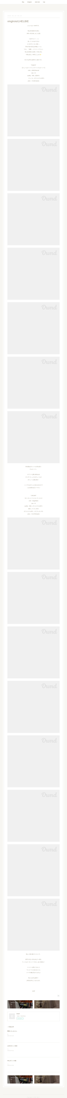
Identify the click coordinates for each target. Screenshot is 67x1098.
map (44, 2)
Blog (23, 2)
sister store (37, 2)
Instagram (29, 2)
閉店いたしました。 (12, 1031)
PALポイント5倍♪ (12, 1060)
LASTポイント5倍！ (12, 1046)
